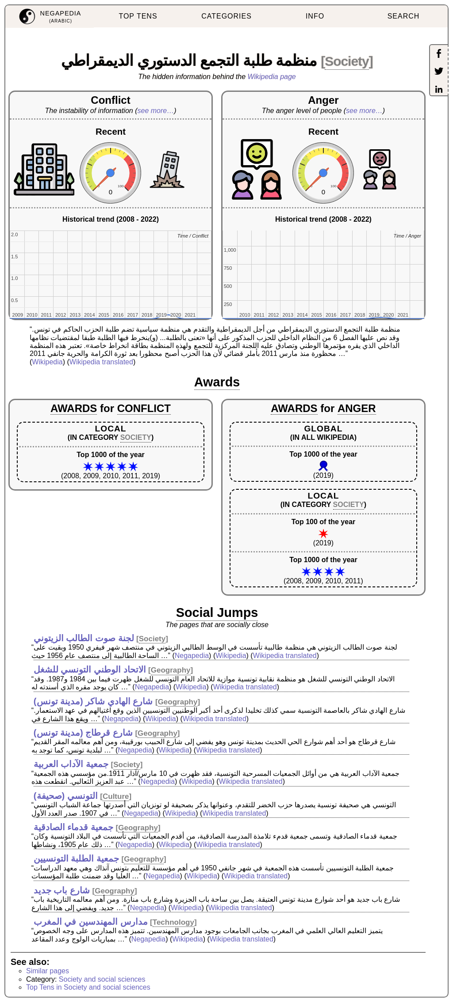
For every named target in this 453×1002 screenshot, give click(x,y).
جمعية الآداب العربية (71, 764)
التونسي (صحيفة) (66, 796)
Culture (116, 796)
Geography (171, 670)
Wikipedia (47, 362)
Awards (217, 382)
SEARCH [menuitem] (404, 16)
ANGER (357, 408)
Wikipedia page (272, 76)
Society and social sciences (102, 979)
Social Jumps (217, 612)
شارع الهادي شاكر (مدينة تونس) (93, 701)
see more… (156, 110)
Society (347, 61)
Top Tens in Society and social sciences (88, 987)
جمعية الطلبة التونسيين (76, 858)
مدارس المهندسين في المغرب (91, 921)
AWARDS (73, 408)
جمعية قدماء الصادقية (73, 827)
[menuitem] (49, 16)
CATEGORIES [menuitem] (226, 16)
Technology (173, 922)
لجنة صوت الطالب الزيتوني (84, 638)
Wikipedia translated (101, 362)
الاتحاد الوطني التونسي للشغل (90, 669)
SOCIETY (135, 437)
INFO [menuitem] (315, 16)
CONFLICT (144, 408)
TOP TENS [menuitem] (138, 16)
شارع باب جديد (62, 890)
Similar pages (47, 971)
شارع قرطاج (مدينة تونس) (83, 732)
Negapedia (192, 655)
